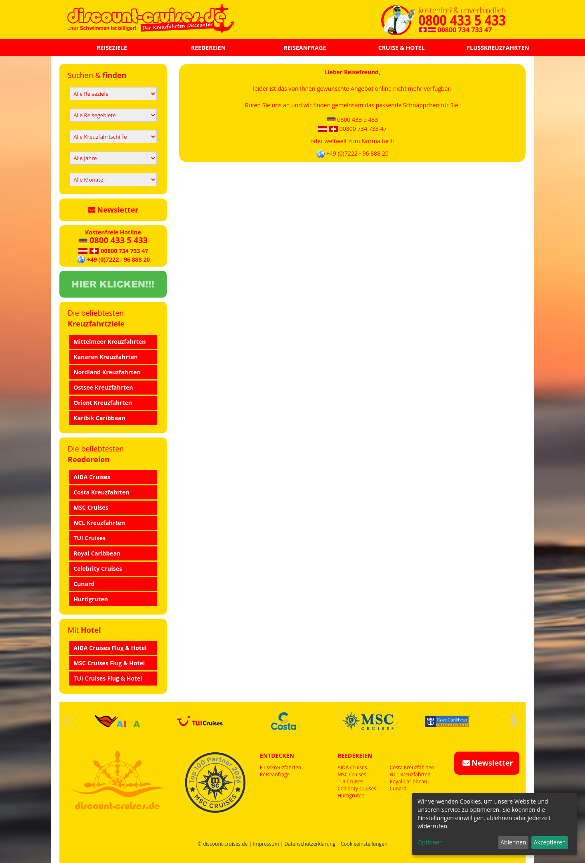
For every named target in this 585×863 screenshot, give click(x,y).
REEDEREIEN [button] (208, 48)
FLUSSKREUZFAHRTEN (498, 48)
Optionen (430, 842)
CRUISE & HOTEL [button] (401, 48)
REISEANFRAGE (305, 48)
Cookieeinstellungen (364, 843)
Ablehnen (513, 842)
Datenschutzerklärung (309, 843)
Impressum (266, 843)
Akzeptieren (550, 842)
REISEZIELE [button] (112, 48)
